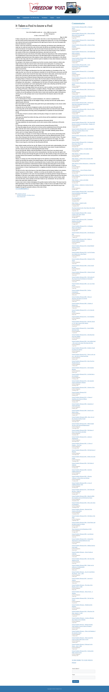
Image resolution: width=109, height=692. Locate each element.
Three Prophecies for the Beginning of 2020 (81, 529)
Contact (52, 17)
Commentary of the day (21, 193)
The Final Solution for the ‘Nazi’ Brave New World (83, 208)
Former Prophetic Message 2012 (79, 392)
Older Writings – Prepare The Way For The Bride (83, 175)
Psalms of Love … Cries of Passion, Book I (81, 170)
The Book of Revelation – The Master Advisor (26, 195)
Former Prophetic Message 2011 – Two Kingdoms (83, 316)
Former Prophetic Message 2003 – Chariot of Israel (83, 272)
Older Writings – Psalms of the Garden (80, 153)
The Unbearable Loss (76, 198)
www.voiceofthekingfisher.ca (22, 188)
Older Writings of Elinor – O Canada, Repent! (82, 148)
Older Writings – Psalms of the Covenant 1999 (82, 158)
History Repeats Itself (21, 196)
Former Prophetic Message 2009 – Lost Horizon (82, 534)
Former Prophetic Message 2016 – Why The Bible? (83, 78)
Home (18, 17)
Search (58, 17)
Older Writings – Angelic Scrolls (79, 203)
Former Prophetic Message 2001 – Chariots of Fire (83, 387)
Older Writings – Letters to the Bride (80, 180)
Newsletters (44, 17)
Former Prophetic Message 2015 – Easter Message (83, 40)
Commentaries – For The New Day (31, 17)
